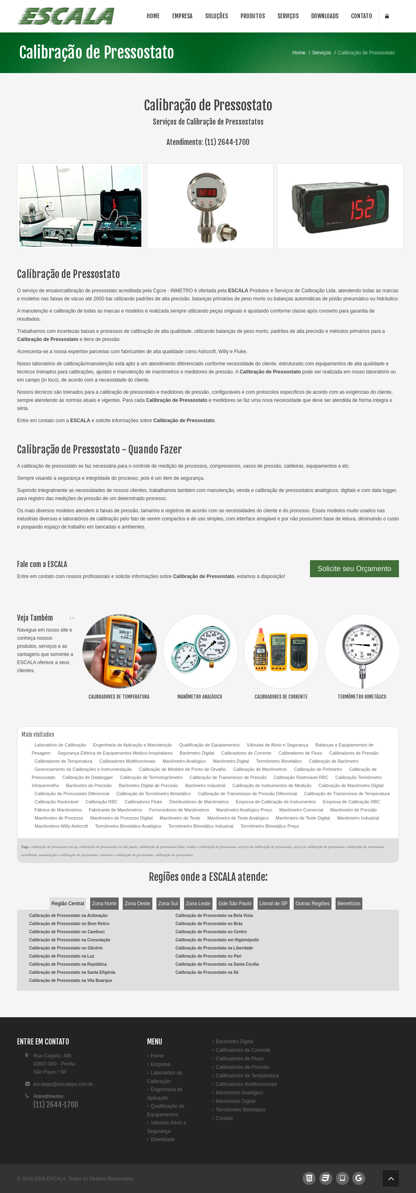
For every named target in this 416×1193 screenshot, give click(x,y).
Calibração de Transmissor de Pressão (228, 777)
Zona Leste (198, 903)
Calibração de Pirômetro (318, 769)
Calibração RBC (102, 801)
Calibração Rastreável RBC (301, 777)
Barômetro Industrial (205, 785)
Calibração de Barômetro (333, 761)
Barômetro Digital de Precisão (148, 785)
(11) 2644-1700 (227, 142)
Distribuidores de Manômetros (199, 801)
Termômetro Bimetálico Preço (269, 826)
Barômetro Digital (197, 753)
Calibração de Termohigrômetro (151, 777)
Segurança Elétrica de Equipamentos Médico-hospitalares (115, 753)
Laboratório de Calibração (60, 744)
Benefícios (349, 903)
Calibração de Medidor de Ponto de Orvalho (182, 769)
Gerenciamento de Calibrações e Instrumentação (83, 769)
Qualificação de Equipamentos (209, 744)
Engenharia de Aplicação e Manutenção (132, 744)
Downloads (324, 16)
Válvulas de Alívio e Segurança (277, 744)
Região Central (68, 903)
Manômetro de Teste (180, 817)
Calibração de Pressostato (96, 53)
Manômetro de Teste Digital (303, 817)
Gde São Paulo (235, 903)
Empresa (182, 16)
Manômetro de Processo (59, 817)
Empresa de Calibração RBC (351, 801)
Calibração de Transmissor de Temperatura (347, 793)
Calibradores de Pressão (353, 753)
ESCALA (56, 1179)
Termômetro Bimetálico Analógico (128, 826)
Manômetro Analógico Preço (244, 809)
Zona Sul (168, 903)
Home (153, 16)
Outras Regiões (312, 903)
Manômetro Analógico (184, 761)
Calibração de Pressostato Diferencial (72, 793)
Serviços (288, 16)
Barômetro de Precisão (89, 785)
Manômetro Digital (231, 761)
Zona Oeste (137, 903)
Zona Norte (104, 903)
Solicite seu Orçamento (354, 569)
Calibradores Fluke (143, 801)
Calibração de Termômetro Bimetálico (153, 793)
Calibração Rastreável (56, 801)
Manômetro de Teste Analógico (238, 817)
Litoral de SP (274, 903)
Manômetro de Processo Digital (121, 817)
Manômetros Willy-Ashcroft (61, 826)
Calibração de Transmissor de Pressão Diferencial (247, 793)
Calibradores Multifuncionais (128, 761)
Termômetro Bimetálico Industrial (200, 826)
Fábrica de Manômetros (58, 809)
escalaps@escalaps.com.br (63, 1084)
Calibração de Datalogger (87, 777)
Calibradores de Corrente (246, 753)
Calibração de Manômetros (260, 769)
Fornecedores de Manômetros (179, 809)
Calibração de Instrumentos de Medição (271, 785)
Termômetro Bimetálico (279, 761)
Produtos (252, 16)
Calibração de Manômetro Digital (351, 785)
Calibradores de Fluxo (300, 753)
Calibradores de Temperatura (63, 761)
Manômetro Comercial (301, 809)
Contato (361, 16)
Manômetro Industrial (358, 817)
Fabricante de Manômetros (115, 809)
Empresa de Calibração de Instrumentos (276, 801)
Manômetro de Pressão (353, 809)
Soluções (216, 16)
